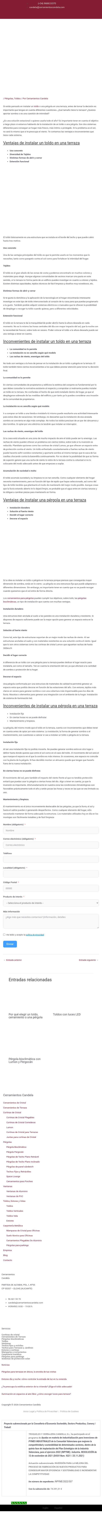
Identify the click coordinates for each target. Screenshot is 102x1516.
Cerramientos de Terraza (15, 1107)
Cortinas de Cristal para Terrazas (22, 1132)
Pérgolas (9, 98)
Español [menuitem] (58, 1508)
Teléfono (7, 853)
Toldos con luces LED (67, 1014)
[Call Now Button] (19, 1503)
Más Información (11, 911)
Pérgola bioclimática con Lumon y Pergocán (24, 1060)
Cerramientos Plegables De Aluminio (24, 1240)
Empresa (7, 1250)
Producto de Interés (12, 896)
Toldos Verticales (14, 1211)
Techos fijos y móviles (12, 1346)
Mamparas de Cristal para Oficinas (23, 1230)
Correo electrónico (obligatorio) (18, 839)
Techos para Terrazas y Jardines (17, 1348)
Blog (5, 1255)
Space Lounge (13, 1176)
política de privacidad (35, 935)
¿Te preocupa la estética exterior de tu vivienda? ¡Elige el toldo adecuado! (37, 1386)
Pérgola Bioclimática (16, 1147)
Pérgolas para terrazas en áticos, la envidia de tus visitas (29, 1371)
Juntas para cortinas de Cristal (21, 1137)
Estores (10, 1220)
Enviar (10, 944)
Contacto (7, 1260)
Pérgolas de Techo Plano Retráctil (22, 1156)
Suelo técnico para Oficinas (19, 1235)
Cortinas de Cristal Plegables (20, 1117)
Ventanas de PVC (14, 1196)
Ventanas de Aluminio (17, 1191)
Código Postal (10, 882)
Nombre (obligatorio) (13, 824)
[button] (97, 31)
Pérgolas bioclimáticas (13, 1339)
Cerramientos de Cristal (14, 1102)
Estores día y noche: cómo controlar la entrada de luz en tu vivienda (34, 1379)
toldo (36, 106)
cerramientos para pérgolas (20, 598)
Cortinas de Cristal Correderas (21, 1122)
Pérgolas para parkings (17, 1245)
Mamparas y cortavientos (14, 1352)
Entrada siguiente (88, 960)
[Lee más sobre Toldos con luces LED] (73, 998)
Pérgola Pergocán (15, 1152)
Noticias (6, 1365)
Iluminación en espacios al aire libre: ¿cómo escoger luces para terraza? (36, 1394)
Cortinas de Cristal (12, 1112)
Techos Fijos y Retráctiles (18, 1171)
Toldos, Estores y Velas (14, 1201)
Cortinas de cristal (10, 1335)
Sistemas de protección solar (16, 1359)
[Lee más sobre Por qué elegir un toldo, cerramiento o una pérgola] (29, 998)
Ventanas (7, 1186)
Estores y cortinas (10, 1350)
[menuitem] (69, 7)
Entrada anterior (13, 960)
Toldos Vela (12, 1216)
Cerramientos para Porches (19, 1181)
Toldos (17, 98)
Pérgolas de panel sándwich (19, 1166)
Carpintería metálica (11, 1354)
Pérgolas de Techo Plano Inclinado (23, 1161)
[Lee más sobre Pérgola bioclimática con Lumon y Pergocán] (29, 1040)
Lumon (9, 1127)
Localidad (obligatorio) (14, 867)
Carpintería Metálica (13, 1225)
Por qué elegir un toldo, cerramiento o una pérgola (25, 1016)
